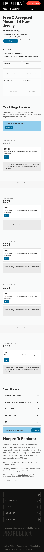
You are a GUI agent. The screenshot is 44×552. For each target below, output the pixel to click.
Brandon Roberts (9, 465)
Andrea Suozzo (10, 462)
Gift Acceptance (25, 549)
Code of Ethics (8, 546)
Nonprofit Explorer (11, 9)
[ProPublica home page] (17, 533)
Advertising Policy (10, 549)
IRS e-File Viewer (23, 475)
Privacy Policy (35, 546)
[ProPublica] (12, 3)
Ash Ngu (31, 462)
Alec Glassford (21, 462)
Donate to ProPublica (33, 3)
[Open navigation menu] (23, 3)
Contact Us (9, 127)
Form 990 (6, 112)
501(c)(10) (18, 53)
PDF (6, 157)
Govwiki (31, 477)
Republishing (22, 546)
